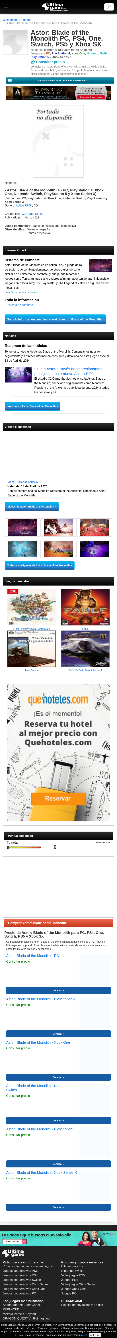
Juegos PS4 (69, 1280)
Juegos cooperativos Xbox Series (25, 1284)
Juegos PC (68, 1293)
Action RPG (23, 205)
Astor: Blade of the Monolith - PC (32, 956)
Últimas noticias (72, 1266)
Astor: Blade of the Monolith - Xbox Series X (41, 1173)
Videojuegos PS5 (73, 1275)
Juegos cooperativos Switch (22, 1280)
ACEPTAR (95, 1335)
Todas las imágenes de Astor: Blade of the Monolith (38, 565)
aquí (84, 1335)
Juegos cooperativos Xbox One (24, 1289)
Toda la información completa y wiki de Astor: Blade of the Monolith (54, 319)
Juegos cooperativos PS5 (20, 1270)
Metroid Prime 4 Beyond (19, 1314)
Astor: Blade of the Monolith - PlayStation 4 (40, 999)
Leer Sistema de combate (20, 292)
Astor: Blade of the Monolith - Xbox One (38, 1042)
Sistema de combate (20, 304)
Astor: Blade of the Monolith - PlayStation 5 (40, 1129)
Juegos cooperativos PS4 (20, 1275)
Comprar (57, 990)
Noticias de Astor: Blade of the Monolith (31, 406)
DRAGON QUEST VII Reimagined (26, 1318)
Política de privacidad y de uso (82, 1305)
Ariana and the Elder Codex (22, 1305)
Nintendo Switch (72, 1270)
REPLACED (11, 1309)
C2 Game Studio (32, 213)
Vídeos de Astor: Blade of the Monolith (30, 506)
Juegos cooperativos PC (19, 1293)
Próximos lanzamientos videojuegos (27, 1266)
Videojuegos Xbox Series (78, 1284)
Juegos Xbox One (73, 1289)
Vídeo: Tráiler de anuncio (22, 481)
